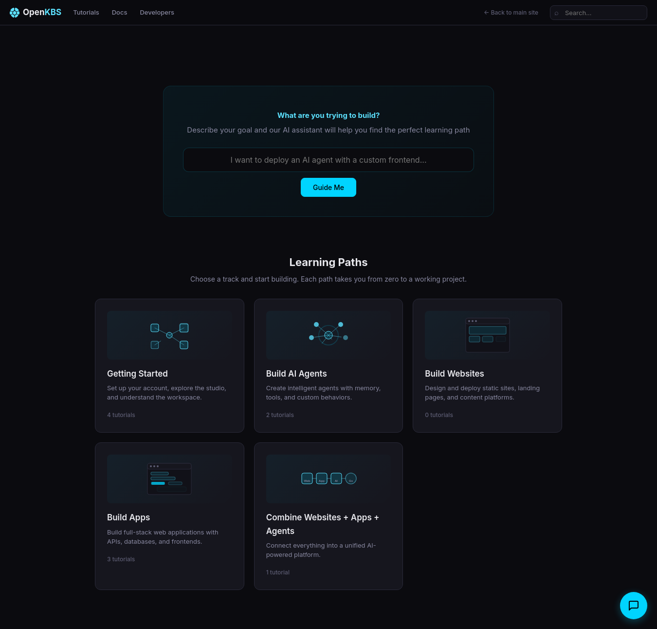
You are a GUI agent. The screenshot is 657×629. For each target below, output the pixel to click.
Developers (157, 12)
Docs (120, 12)
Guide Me (328, 187)
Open (35, 12)
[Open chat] (633, 605)
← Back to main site (511, 12)
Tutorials (86, 12)
